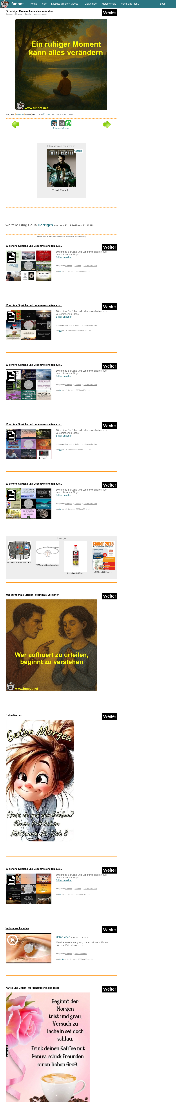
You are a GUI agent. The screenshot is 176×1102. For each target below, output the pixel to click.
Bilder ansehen (64, 257)
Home (34, 3)
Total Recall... (61, 190)
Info (33, 114)
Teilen (13, 114)
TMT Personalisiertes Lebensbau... (47, 565)
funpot (17, 4)
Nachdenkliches (80, 954)
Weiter (109, 12)
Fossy (46, 114)
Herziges (18, 14)
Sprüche (28, 14)
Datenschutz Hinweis (61, 128)
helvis (61, 959)
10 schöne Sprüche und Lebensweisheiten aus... (34, 246)
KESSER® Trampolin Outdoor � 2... (19, 562)
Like (7, 114)
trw (60, 271)
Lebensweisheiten (40, 14)
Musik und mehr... (130, 3)
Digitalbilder (91, 3)
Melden (28, 114)
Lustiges (55, 3)
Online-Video (63, 937)
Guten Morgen (14, 715)
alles (44, 3)
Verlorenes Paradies (17, 928)
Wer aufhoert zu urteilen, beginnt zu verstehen (32, 595)
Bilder (65, 3)
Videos (74, 3)
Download (20, 114)
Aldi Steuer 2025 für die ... (103, 572)
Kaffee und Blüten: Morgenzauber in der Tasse (33, 988)
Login (163, 3)
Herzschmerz (109, 3)
